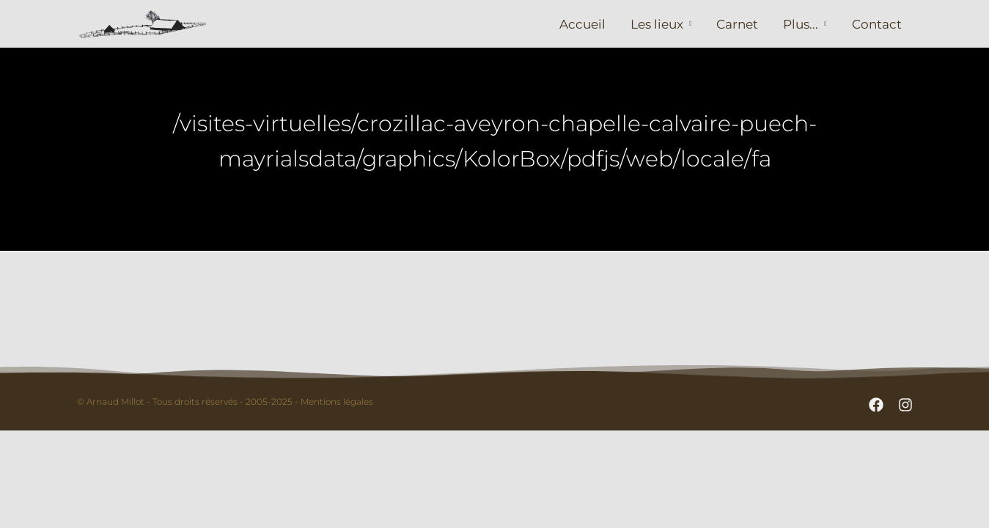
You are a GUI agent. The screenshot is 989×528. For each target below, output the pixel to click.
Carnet (737, 24)
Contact (877, 24)
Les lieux (656, 24)
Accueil (582, 24)
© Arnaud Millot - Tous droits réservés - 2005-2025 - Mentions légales (225, 401)
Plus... (800, 24)
